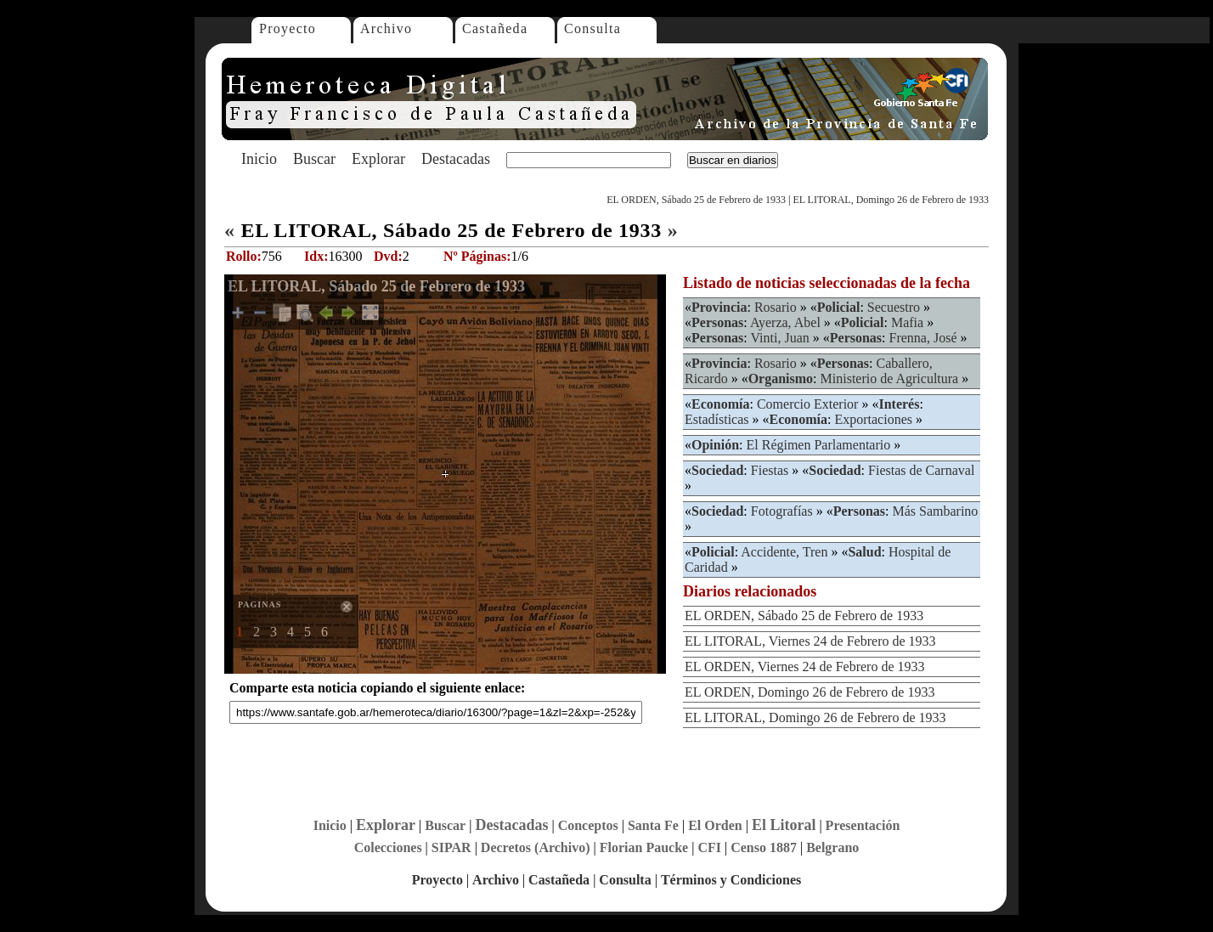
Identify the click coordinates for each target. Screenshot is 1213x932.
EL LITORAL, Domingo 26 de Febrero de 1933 (891, 200)
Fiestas (769, 470)
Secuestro (893, 307)
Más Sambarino (935, 511)
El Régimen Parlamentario (818, 445)
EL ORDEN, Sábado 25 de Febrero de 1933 (696, 200)
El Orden (715, 825)
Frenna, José (923, 337)
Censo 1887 (764, 847)
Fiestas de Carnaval (921, 470)
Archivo (386, 28)
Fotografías (782, 511)
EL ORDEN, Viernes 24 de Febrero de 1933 (805, 666)
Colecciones (388, 847)
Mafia (907, 322)
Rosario (775, 307)
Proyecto (287, 28)
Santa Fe (653, 825)
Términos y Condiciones (731, 880)
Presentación (863, 825)
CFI (709, 847)
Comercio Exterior (808, 404)
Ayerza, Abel (785, 322)
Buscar (314, 158)
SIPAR (451, 847)
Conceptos (588, 825)
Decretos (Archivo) (535, 847)
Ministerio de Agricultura (890, 378)
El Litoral (784, 824)
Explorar (378, 158)
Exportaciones (873, 419)
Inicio (259, 158)
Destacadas (455, 158)
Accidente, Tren (784, 552)
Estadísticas (717, 419)
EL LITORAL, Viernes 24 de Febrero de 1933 (810, 641)
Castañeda (495, 28)
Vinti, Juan (779, 337)
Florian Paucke (644, 847)
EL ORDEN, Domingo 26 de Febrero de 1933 (809, 692)
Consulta (592, 28)
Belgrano (832, 847)
